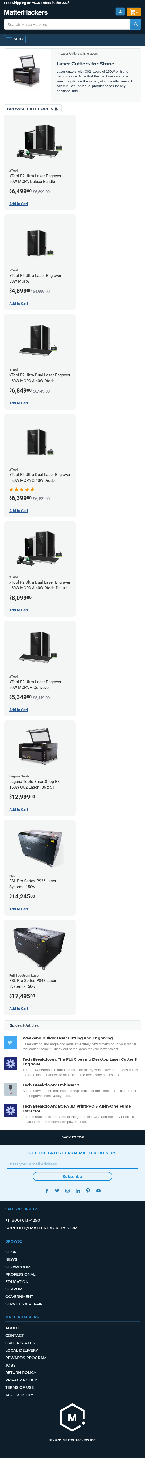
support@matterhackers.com (41, 1227)
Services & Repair (23, 1304)
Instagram (67, 1190)
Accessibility (19, 1395)
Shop (10, 1252)
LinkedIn (77, 1190)
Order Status (20, 1343)
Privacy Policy (21, 1380)
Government (19, 1296)
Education (16, 1281)
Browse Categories (33, 109)
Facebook (46, 1190)
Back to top (72, 1137)
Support (14, 1289)
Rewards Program (25, 1357)
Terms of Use (19, 1387)
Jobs (10, 1365)
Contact (14, 1335)
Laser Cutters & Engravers (79, 53)
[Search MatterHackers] (135, 24)
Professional (20, 1274)
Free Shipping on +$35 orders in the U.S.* (36, 3)
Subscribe (72, 1176)
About (12, 1328)
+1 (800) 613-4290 (22, 1220)
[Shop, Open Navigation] (15, 39)
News (11, 1259)
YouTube (98, 1190)
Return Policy (20, 1372)
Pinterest (88, 1190)
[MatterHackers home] (72, 1418)
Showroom (18, 1267)
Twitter (57, 1190)
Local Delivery (21, 1350)
